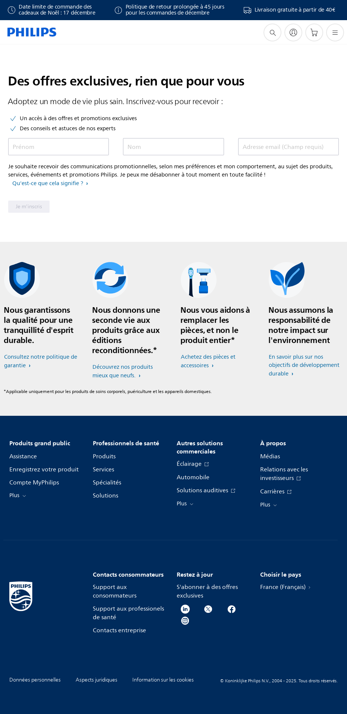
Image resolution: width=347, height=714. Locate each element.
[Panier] (314, 32)
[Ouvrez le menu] (335, 32)
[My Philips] (293, 32)
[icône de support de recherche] (272, 32)
